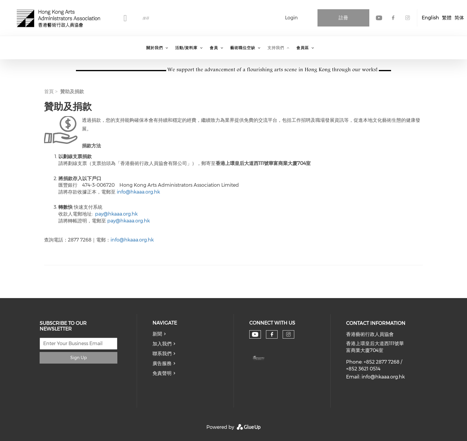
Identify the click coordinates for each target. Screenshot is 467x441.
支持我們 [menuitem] (275, 47)
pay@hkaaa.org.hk (116, 214)
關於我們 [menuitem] (154, 47)
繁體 (447, 18)
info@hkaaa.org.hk (138, 192)
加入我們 (162, 344)
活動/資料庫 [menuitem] (186, 47)
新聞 (157, 334)
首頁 (49, 91)
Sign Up (78, 357)
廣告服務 (162, 363)
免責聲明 (162, 373)
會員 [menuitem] (214, 47)
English (430, 18)
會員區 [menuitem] (302, 47)
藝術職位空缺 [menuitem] (242, 47)
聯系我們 (162, 353)
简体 (459, 18)
